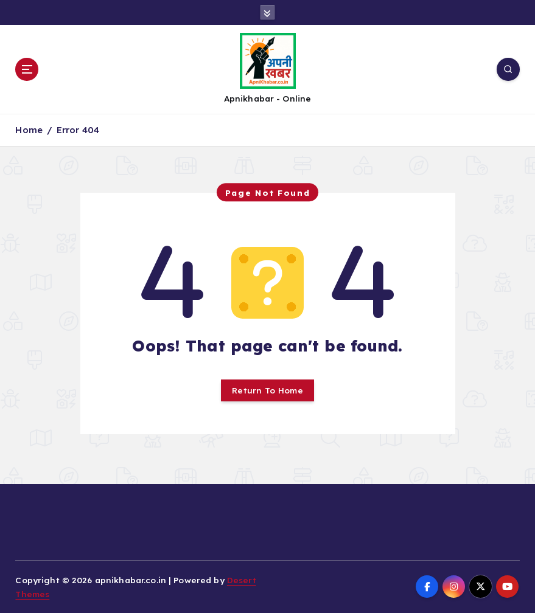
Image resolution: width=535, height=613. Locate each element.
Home (29, 130)
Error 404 (78, 130)
